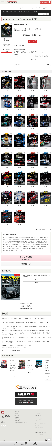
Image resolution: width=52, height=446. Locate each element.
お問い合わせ (38, 421)
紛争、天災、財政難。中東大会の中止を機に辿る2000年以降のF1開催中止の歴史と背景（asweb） (26, 330)
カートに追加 (32, 41)
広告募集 (37, 430)
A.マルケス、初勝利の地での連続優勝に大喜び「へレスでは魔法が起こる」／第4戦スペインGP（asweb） (25, 323)
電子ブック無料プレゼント (21, 422)
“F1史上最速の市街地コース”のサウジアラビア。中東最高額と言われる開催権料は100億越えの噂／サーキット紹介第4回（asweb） (26, 342)
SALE (11, 11)
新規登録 (35, 444)
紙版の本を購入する (6, 45)
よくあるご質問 (38, 419)
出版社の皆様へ (38, 429)
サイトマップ (46, 8)
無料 (7, 11)
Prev (46, 64)
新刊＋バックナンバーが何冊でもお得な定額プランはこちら (26, 306)
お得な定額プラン (6, 50)
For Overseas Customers (40, 432)
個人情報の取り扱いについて (41, 427)
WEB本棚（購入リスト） (40, 415)
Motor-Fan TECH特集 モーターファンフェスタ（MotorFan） (16, 345)
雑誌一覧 (17, 415)
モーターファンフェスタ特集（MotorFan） (12, 350)
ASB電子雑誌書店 (6, 417)
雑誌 (15, 11)
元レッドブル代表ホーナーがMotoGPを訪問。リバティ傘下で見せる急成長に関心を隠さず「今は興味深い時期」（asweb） (26, 333)
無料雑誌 (17, 411)
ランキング (26, 11)
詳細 (36, 282)
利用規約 (37, 425)
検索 (48, 14)
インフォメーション (25, 8)
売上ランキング (18, 419)
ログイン (16, 444)
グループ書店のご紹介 (39, 434)
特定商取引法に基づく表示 (40, 423)
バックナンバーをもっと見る (43, 229)
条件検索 (17, 421)
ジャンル (20, 11)
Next (18, 64)
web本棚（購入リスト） (26, 444)
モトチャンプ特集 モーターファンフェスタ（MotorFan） (16, 348)
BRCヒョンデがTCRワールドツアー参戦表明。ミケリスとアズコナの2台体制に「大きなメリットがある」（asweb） (26, 337)
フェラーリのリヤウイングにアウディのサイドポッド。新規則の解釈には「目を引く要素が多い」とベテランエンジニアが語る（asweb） (26, 327)
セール (16, 413)
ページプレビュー (6, 39)
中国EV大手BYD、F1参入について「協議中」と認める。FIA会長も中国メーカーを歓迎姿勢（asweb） (23, 318)
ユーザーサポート (36, 8)
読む (37, 279)
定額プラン (34, 11)
